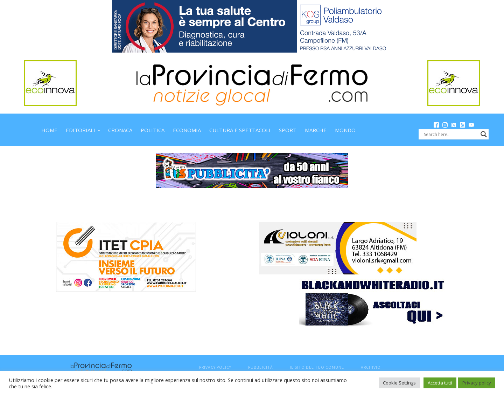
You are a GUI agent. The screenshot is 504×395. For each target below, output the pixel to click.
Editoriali (80, 130)
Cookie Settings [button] (399, 383)
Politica (152, 130)
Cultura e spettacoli (240, 130)
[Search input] (450, 134)
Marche (316, 130)
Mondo (345, 130)
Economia (187, 130)
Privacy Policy (215, 367)
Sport (287, 130)
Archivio (371, 367)
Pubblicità (260, 367)
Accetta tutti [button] (440, 383)
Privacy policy (476, 383)
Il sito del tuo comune (317, 367)
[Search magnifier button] (484, 134)
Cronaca (120, 130)
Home (49, 130)
